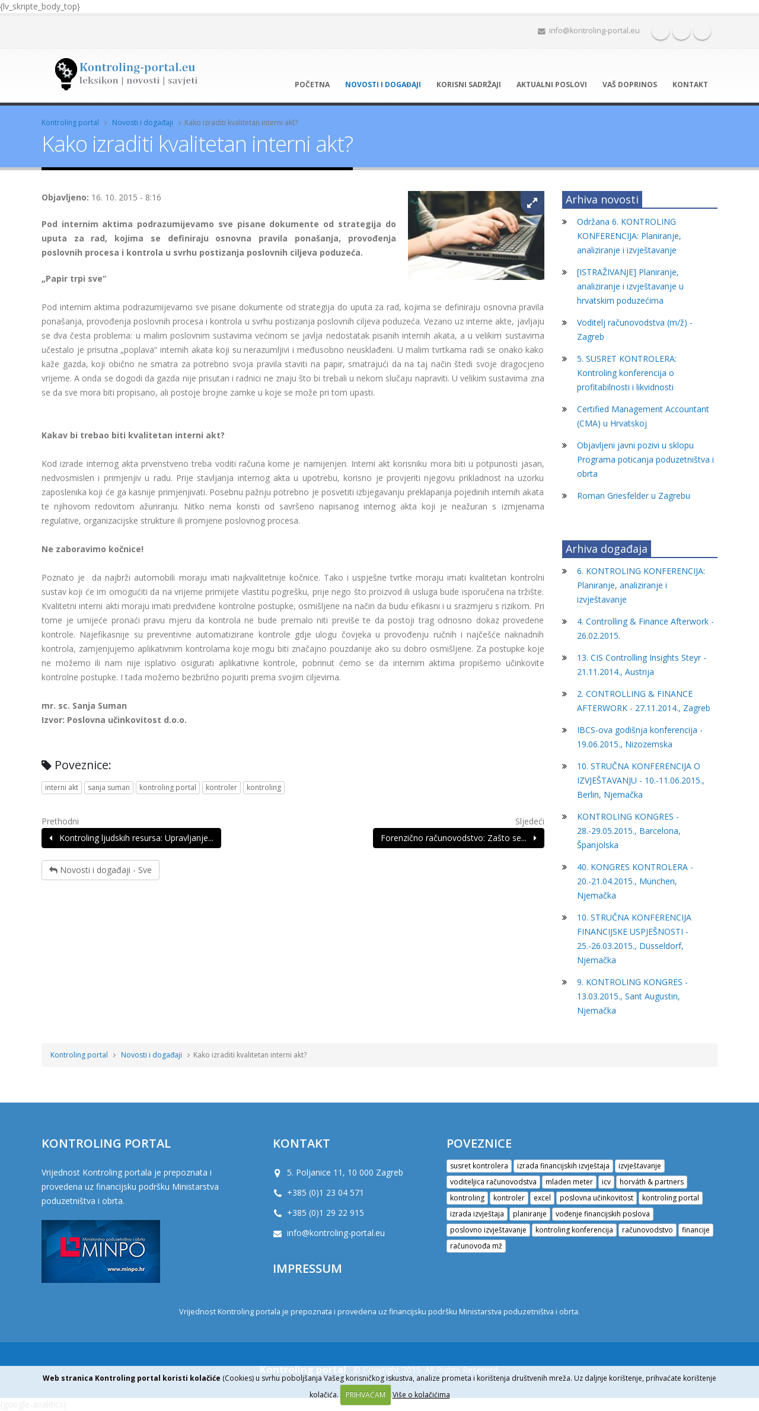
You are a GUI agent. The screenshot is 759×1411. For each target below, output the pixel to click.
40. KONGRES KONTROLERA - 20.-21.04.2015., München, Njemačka (635, 881)
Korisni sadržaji (468, 84)
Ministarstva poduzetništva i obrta (518, 1312)
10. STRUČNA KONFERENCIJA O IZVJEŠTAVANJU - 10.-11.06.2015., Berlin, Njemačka (640, 780)
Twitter (681, 31)
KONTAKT (301, 1143)
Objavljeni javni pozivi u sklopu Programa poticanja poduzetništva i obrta (645, 459)
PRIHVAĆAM (365, 1395)
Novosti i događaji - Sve (100, 869)
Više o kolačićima (421, 1395)
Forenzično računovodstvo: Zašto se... (459, 837)
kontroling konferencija (574, 1230)
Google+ (702, 31)
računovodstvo (647, 1230)
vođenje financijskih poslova (603, 1214)
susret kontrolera (479, 1166)
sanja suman (109, 787)
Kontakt (690, 84)
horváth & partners (652, 1182)
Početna (312, 84)
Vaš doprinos (629, 84)
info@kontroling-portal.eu (589, 31)
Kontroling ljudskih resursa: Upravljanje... (131, 837)
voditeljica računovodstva (493, 1182)
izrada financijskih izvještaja (563, 1166)
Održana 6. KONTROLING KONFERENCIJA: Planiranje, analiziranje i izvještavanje (629, 236)
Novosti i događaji (383, 84)
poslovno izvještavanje (488, 1230)
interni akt (61, 787)
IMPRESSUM (307, 1268)
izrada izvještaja (477, 1214)
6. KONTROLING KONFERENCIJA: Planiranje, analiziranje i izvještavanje (641, 585)
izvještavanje (639, 1166)
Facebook (660, 31)
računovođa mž (476, 1246)
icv (606, 1182)
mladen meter (569, 1182)
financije (696, 1230)
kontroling (264, 787)
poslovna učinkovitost (596, 1198)
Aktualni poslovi (551, 84)
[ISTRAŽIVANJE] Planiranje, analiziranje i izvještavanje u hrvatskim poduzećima (630, 286)
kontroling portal (167, 787)
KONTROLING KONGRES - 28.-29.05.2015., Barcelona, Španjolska (629, 831)
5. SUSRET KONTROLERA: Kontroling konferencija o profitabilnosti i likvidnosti (627, 373)
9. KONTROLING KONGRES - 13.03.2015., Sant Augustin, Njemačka (632, 996)
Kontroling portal (70, 122)
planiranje (530, 1214)
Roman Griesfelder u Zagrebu (633, 495)
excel (542, 1198)
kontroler (221, 787)
